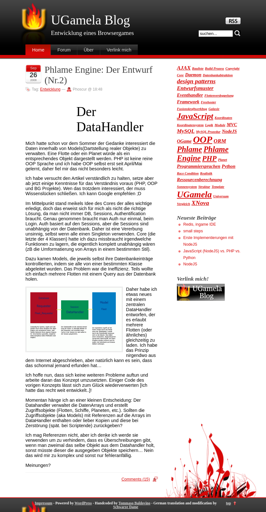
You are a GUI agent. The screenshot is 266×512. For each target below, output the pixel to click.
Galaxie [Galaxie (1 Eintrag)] (213, 109)
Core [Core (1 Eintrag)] (180, 75)
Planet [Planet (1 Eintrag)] (222, 159)
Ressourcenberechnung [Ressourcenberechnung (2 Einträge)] (199, 179)
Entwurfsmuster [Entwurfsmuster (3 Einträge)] (195, 88)
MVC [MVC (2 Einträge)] (232, 124)
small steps (193, 231)
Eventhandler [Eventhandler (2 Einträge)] (190, 95)
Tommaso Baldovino (134, 503)
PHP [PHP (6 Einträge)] (209, 158)
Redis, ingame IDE (199, 224)
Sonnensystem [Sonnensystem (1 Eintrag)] (187, 186)
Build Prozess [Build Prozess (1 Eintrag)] (214, 68)
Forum (64, 49)
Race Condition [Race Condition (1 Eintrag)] (188, 173)
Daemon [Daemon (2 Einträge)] (193, 74)
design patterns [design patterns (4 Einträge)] (196, 81)
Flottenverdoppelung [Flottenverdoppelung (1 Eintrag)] (219, 95)
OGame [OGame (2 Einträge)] (184, 141)
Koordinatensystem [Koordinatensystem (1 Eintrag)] (190, 125)
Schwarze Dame (125, 507)
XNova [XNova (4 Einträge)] (200, 203)
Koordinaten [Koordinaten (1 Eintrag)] (223, 117)
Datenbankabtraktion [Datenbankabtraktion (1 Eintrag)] (218, 75)
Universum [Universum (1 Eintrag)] (221, 196)
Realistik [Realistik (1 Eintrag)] (206, 173)
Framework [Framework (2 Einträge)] (188, 101)
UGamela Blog (90, 20)
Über (89, 49)
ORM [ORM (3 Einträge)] (220, 141)
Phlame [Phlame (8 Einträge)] (189, 149)
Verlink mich (119, 49)
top (228, 503)
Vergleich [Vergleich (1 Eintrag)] (183, 204)
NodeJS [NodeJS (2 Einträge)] (229, 131)
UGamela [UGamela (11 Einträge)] (194, 194)
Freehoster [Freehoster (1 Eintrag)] (208, 102)
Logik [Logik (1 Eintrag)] (209, 125)
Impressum (43, 503)
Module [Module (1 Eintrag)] (219, 125)
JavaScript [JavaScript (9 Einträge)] (195, 116)
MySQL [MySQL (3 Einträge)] (186, 131)
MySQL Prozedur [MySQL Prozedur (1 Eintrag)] (208, 131)
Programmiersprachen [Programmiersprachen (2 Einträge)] (198, 166)
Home (38, 49)
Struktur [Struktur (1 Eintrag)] (204, 186)
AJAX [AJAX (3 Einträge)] (184, 68)
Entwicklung (50, 89)
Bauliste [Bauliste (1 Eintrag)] (198, 68)
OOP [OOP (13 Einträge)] (202, 139)
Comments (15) (136, 479)
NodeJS (190, 264)
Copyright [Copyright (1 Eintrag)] (233, 68)
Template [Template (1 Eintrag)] (218, 186)
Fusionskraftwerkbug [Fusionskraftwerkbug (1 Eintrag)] (192, 109)
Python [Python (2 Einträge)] (228, 166)
